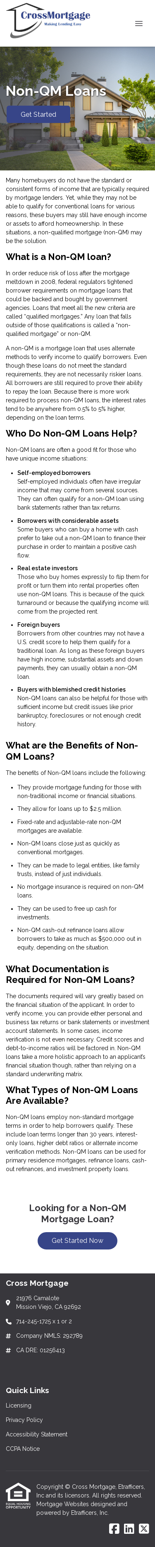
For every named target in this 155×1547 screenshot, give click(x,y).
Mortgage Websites (63, 1504)
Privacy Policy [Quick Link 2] (24, 1420)
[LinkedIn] (129, 1529)
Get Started (38, 114)
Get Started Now (77, 1241)
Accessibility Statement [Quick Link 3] (36, 1434)
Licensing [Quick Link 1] (18, 1405)
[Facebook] (114, 1529)
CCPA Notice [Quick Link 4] (23, 1448)
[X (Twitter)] (144, 1529)
